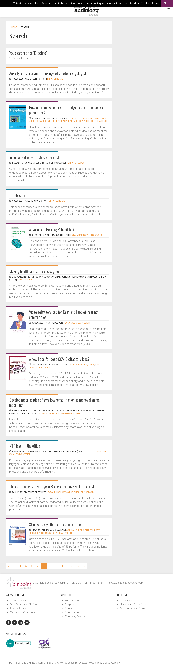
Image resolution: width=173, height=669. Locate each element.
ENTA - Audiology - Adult (77, 323)
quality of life (66, 533)
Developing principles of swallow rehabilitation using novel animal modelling (54, 402)
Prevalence (101, 121)
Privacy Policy (18, 608)
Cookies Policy (150, 3)
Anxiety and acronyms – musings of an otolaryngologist (47, 73)
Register (70, 604)
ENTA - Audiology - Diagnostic (86, 235)
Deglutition (49, 121)
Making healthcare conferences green (34, 271)
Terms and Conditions (23, 612)
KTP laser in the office (24, 446)
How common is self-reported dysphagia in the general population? (67, 110)
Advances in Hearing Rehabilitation (53, 229)
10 (55, 566)
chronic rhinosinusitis (88, 530)
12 (70, 566)
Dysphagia (61, 121)
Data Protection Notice (23, 604)
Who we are (72, 600)
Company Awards (75, 616)
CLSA (39, 121)
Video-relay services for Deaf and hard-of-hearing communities (63, 314)
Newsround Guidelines (133, 604)
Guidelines (126, 600)
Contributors (72, 612)
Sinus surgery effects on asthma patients (57, 524)
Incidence (89, 121)
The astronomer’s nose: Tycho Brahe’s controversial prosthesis (52, 486)
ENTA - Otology (76, 163)
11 (63, 566)
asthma (70, 530)
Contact (69, 608)
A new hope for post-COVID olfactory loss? (59, 359)
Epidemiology (75, 121)
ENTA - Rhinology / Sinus (81, 364)
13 (78, 566)
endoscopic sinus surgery (43, 533)
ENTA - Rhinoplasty (84, 492)
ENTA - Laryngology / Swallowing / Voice (60, 413)
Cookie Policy (18, 600)
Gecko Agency (111, 662)
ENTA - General (55, 79)
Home (14, 27)
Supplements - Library (132, 608)
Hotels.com (17, 195)
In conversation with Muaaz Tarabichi (34, 157)
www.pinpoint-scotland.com (127, 582)
